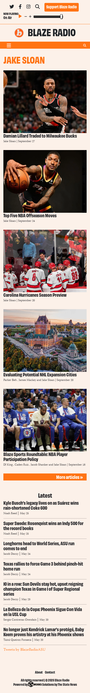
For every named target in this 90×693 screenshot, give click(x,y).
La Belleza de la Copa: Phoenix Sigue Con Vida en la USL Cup (42, 611)
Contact (50, 672)
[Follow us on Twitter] (11, 7)
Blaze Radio (52, 31)
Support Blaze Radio (61, 6)
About (39, 672)
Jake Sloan (9, 141)
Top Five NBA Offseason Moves (30, 215)
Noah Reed (10, 513)
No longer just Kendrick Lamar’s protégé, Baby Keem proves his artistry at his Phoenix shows (43, 631)
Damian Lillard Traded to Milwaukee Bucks (40, 135)
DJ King (8, 465)
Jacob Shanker (39, 465)
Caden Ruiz (22, 465)
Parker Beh (10, 380)
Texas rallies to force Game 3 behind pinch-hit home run (43, 565)
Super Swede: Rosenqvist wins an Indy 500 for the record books (43, 525)
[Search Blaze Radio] (37, 7)
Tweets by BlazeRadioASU (24, 650)
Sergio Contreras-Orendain (20, 620)
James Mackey (27, 380)
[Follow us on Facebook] (20, 7)
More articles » (69, 477)
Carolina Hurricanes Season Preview (35, 295)
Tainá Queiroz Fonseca (17, 640)
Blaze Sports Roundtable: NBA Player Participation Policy (35, 456)
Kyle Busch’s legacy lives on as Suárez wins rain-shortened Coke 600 (41, 505)
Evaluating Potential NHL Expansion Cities (40, 374)
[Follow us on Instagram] (28, 7)
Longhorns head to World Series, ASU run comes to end (38, 545)
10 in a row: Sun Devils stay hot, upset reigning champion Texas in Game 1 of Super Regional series (43, 589)
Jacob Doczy (10, 554)
